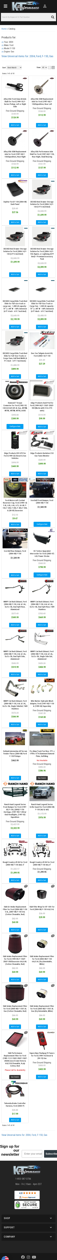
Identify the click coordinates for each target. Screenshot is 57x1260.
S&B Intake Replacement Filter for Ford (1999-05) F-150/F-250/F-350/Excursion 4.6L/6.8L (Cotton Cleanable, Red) (15, 960)
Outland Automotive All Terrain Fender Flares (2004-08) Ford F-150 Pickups (15, 753)
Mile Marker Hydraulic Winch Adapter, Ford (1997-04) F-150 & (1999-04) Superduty (42, 703)
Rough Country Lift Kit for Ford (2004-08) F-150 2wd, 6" (15, 863)
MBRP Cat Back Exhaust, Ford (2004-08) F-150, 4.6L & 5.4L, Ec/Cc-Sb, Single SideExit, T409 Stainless (15, 705)
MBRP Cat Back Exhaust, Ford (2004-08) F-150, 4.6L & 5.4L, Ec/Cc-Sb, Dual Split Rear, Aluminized (15, 605)
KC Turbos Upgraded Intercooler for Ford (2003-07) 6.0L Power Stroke (42, 553)
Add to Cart (15, 524)
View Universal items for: (24, 1135)
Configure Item (42, 524)
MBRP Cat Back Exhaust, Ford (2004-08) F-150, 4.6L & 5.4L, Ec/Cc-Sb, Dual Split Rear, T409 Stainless (42, 605)
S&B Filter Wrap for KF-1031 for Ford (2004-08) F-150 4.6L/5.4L (42, 908)
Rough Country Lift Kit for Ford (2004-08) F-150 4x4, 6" (42, 863)
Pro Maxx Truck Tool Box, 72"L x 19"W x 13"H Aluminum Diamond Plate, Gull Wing (42, 753)
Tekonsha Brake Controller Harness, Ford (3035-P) (15, 1104)
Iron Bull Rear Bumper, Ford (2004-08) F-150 (15, 552)
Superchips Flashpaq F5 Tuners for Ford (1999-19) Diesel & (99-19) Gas (41, 1055)
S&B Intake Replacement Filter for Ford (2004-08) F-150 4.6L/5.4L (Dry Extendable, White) (42, 960)
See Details (42, 778)
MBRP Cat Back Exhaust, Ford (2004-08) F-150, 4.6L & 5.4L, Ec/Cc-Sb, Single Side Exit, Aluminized (42, 655)
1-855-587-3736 (23, 1178)
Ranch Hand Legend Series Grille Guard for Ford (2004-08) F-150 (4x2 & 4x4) (42, 807)
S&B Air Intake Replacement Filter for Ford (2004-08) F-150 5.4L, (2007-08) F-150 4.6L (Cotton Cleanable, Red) (15, 910)
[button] (28, 1218)
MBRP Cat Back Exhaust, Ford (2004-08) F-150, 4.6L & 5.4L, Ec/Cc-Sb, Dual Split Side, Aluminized (15, 655)
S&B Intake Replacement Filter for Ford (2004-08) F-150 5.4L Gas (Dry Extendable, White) (42, 1008)
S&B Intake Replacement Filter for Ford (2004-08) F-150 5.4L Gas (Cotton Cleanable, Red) (15, 1008)
